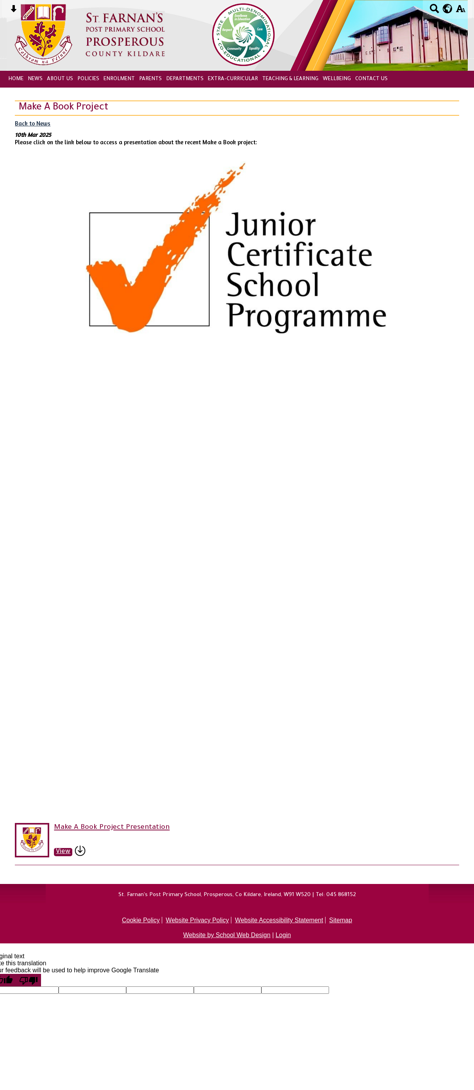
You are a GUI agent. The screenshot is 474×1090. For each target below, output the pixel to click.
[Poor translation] (28, 980)
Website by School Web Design (227, 935)
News (35, 79)
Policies (88, 79)
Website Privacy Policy (197, 920)
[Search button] (434, 11)
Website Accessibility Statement (279, 920)
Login (283, 935)
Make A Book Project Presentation (112, 828)
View (63, 852)
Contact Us (371, 79)
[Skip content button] (13, 11)
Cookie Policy (141, 920)
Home (15, 79)
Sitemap (340, 920)
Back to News (32, 123)
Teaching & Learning (290, 79)
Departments (185, 79)
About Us (60, 79)
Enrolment (119, 79)
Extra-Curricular (233, 79)
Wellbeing (337, 79)
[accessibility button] (460, 11)
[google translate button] (447, 8)
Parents (150, 79)
